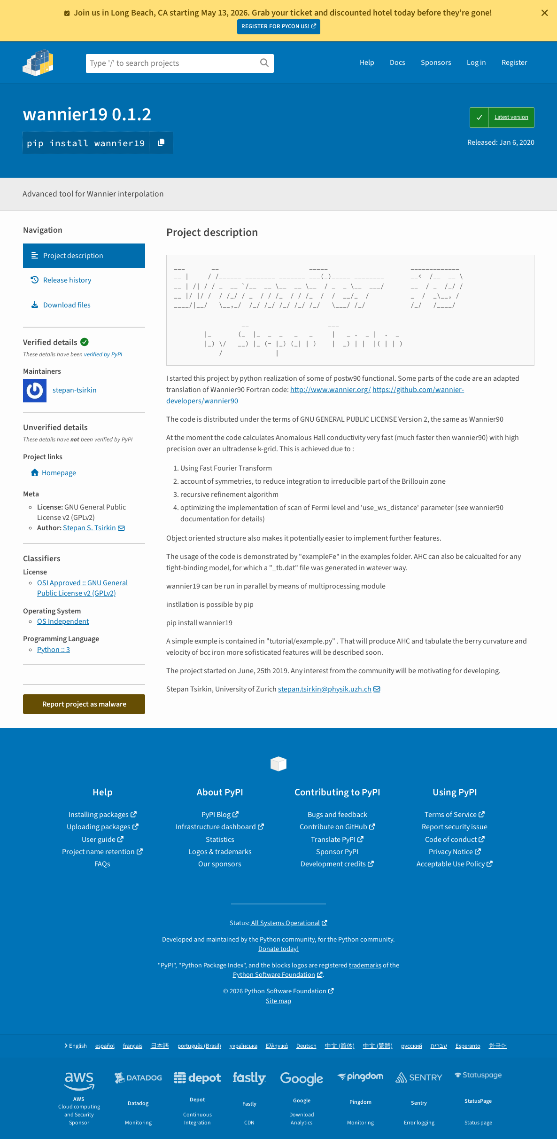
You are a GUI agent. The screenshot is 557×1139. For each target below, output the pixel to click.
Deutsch (306, 1046)
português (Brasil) (199, 1046)
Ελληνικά (277, 1046)
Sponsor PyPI (337, 852)
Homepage (53, 473)
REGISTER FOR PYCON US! (275, 26)
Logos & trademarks (220, 852)
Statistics (220, 839)
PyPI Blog (216, 814)
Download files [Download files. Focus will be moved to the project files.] (60, 305)
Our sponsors (219, 864)
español (105, 1046)
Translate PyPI (333, 839)
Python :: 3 (53, 649)
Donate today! (278, 949)
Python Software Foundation (274, 975)
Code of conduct (451, 839)
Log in (476, 62)
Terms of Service (451, 814)
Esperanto (468, 1046)
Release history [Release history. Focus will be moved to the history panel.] (60, 280)
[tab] (84, 256)
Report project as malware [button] (84, 704)
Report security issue (454, 827)
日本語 (160, 1046)
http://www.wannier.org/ (330, 390)
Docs (397, 62)
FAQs (102, 864)
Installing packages (99, 814)
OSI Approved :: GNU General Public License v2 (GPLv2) (82, 588)
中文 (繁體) (378, 1046)
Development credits (333, 864)
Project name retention (98, 852)
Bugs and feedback (337, 814)
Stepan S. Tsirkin (89, 528)
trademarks (365, 965)
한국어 (498, 1046)
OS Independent (63, 621)
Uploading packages (99, 827)
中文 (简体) (340, 1046)
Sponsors (436, 62)
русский (411, 1046)
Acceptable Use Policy (451, 864)
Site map (278, 1001)
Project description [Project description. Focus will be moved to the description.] (66, 256)
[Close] (545, 13)
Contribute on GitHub (333, 827)
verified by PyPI (103, 354)
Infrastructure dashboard (216, 827)
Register (514, 62)
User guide (99, 839)
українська (243, 1046)
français (132, 1046)
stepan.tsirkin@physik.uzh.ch (324, 689)
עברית (439, 1046)
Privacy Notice (451, 852)
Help (367, 62)
